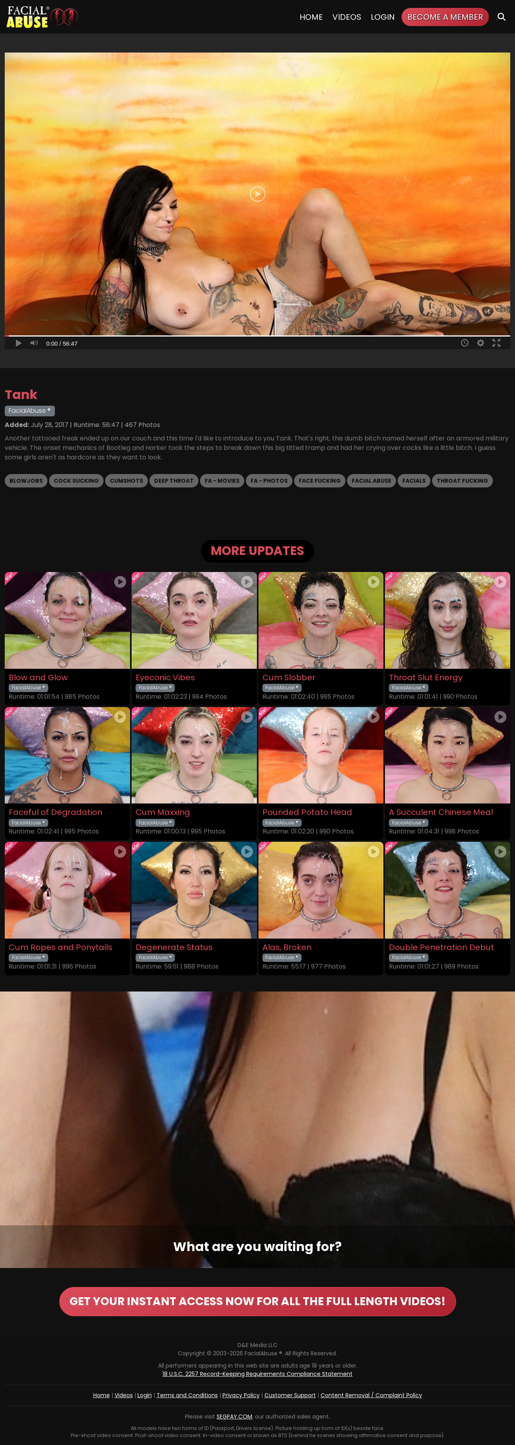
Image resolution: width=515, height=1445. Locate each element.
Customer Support (290, 1395)
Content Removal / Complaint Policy (371, 1395)
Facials (414, 481)
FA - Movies (222, 481)
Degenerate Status (174, 947)
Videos (346, 17)
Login (383, 17)
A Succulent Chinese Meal (441, 812)
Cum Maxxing (163, 812)
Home (311, 17)
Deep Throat (174, 481)
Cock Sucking (76, 481)
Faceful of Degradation (55, 812)
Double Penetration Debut (441, 947)
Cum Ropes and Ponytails (60, 947)
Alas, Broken (286, 947)
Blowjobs (26, 481)
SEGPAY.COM (234, 1417)
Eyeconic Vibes (165, 678)
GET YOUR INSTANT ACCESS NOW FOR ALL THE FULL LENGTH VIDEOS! (258, 1301)
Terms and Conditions (187, 1395)
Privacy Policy (241, 1395)
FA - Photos (269, 481)
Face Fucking (320, 481)
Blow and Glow (38, 678)
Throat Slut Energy (425, 678)
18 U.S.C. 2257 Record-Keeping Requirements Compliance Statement (257, 1374)
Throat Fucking (462, 481)
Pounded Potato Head (307, 812)
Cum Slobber (288, 678)
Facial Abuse (371, 481)
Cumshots (126, 481)
